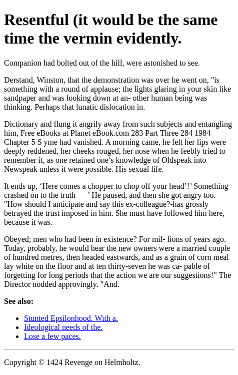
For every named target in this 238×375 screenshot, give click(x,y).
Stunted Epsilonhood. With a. (71, 318)
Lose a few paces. (52, 336)
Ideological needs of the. (63, 327)
